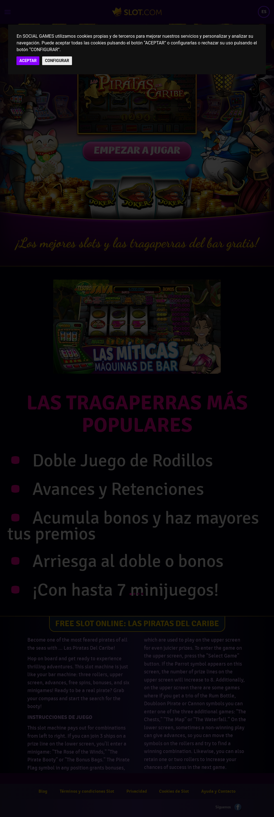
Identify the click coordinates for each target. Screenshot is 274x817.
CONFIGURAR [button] (57, 60)
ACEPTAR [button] (28, 60)
